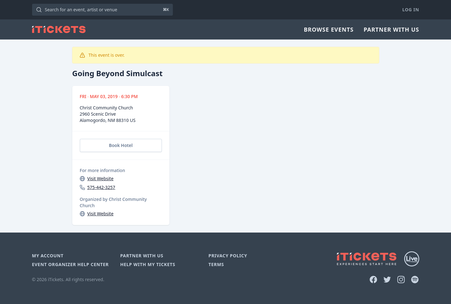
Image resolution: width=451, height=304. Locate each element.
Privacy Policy (227, 256)
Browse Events (329, 29)
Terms (216, 264)
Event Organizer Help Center (70, 264)
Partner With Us (391, 29)
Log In (410, 10)
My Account (48, 256)
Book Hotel (120, 145)
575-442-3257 (101, 187)
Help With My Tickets (147, 264)
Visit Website (100, 178)
